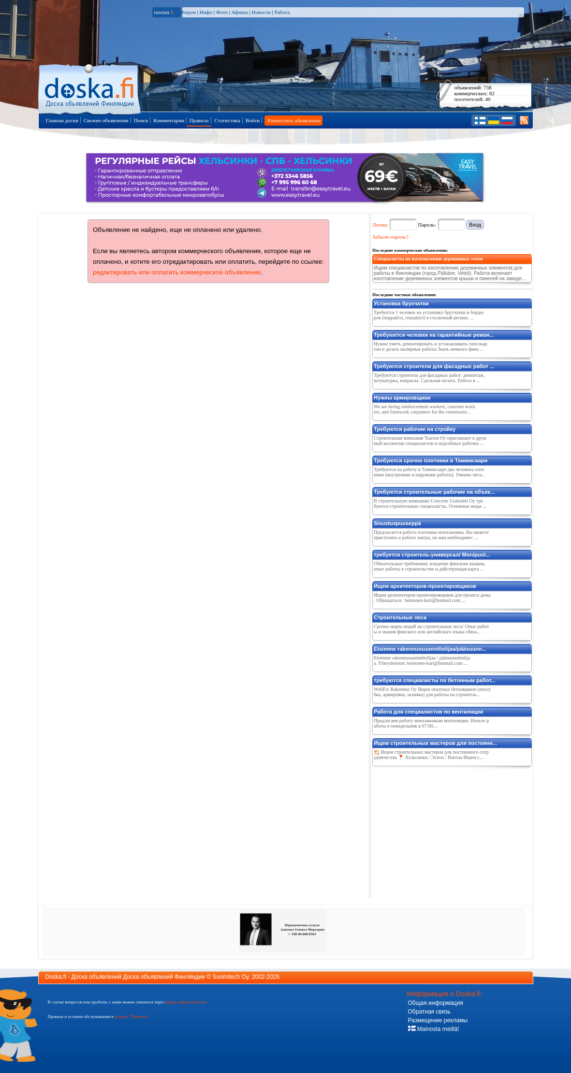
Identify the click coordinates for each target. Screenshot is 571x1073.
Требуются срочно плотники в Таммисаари (430, 460)
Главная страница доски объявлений (90, 88)
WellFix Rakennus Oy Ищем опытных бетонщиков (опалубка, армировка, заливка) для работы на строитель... (432, 692)
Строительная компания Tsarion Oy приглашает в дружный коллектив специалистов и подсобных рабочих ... (430, 440)
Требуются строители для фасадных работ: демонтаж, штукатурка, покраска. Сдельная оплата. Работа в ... (429, 377)
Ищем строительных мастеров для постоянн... (435, 743)
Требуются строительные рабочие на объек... (434, 492)
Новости (261, 12)
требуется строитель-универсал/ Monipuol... (432, 555)
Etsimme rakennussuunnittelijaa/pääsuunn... (430, 649)
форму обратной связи (185, 1002)
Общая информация (435, 1003)
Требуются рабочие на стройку (414, 429)
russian (164, 12)
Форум (188, 12)
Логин (379, 225)
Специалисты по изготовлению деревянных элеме (428, 258)
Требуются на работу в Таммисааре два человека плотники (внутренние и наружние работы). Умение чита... (429, 472)
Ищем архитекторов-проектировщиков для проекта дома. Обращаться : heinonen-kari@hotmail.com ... (432, 597)
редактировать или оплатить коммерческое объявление (177, 272)
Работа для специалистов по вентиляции (428, 712)
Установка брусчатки (401, 303)
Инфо (205, 12)
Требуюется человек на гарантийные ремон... (434, 335)
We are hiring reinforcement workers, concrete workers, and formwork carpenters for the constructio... (424, 409)
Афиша (240, 12)
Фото (222, 12)
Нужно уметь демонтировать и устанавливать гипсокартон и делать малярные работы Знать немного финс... (430, 346)
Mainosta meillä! (433, 1029)
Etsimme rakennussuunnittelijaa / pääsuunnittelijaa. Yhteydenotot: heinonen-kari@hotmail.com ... (422, 660)
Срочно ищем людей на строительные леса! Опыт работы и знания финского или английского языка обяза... (431, 629)
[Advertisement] (444, 830)
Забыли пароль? (390, 237)
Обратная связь (429, 1011)
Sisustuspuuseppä (397, 523)
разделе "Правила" (132, 1016)
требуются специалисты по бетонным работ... (435, 680)
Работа (282, 12)
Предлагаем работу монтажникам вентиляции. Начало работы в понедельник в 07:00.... (431, 723)
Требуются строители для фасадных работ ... (434, 366)
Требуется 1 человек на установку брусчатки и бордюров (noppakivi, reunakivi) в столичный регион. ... (428, 315)
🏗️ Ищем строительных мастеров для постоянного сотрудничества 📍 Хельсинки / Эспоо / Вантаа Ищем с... (431, 754)
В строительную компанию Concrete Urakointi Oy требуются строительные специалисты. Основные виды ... (430, 503)
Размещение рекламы (438, 1020)
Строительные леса (400, 617)
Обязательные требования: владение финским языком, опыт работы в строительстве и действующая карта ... (429, 566)
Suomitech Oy (231, 976)
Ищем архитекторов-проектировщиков (425, 586)
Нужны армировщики (402, 398)
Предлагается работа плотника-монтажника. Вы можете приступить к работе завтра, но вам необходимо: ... (431, 534)
